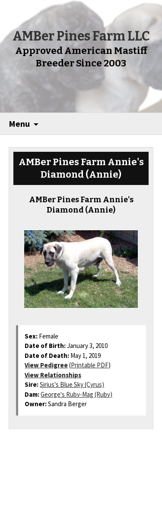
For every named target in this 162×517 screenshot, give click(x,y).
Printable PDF (89, 365)
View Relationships (53, 375)
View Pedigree (46, 365)
